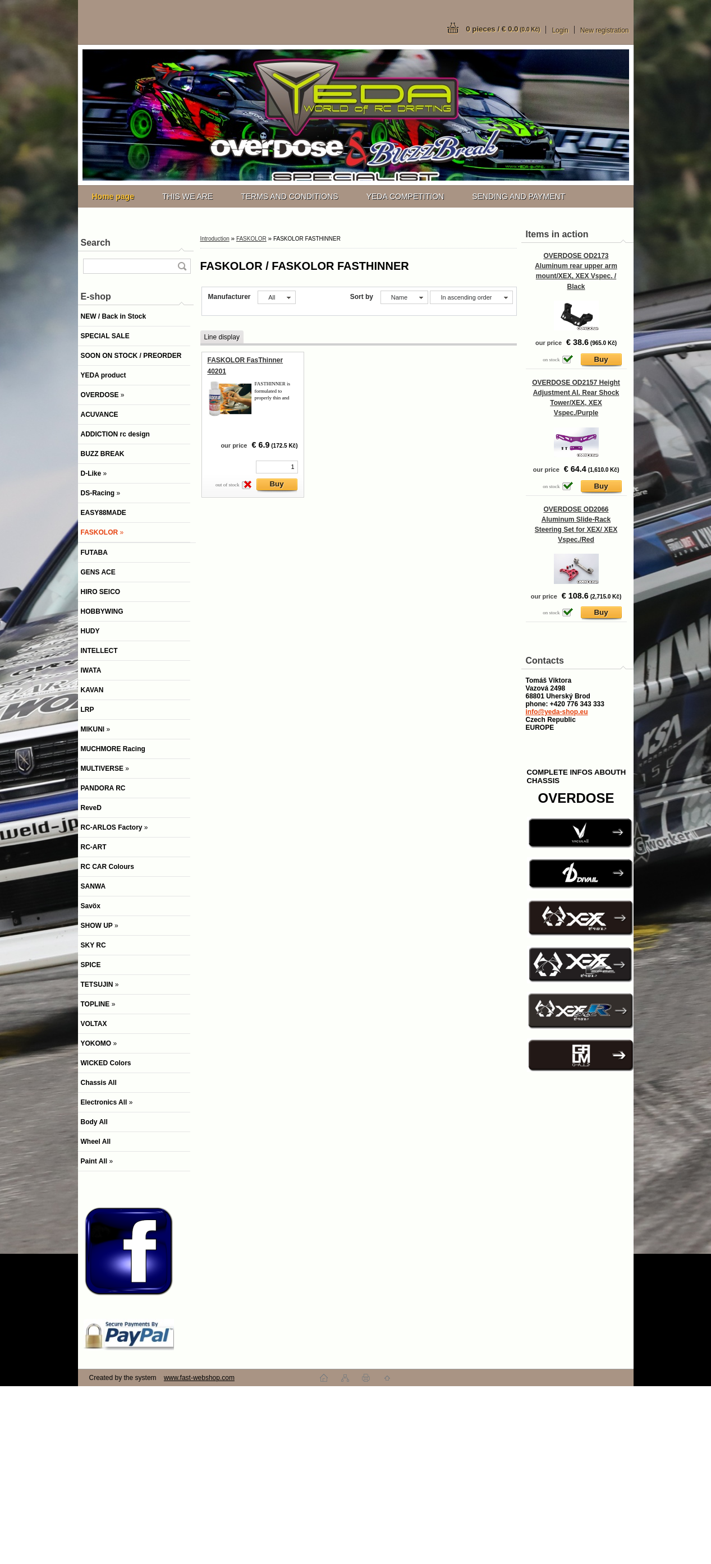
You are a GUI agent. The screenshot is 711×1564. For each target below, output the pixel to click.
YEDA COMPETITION (405, 196)
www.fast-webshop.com (199, 1378)
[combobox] (404, 297)
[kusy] (277, 467)
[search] (181, 266)
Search (96, 242)
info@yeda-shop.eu (557, 712)
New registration (604, 30)
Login (560, 30)
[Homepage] (113, 196)
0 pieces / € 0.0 (503, 29)
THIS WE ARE (187, 196)
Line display (222, 337)
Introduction (215, 239)
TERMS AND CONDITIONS (289, 196)
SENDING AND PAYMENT (518, 196)
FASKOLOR (251, 239)
